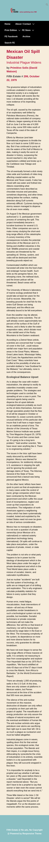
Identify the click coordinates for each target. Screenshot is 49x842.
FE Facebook (11, 36)
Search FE (10, 43)
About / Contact (23, 24)
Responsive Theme (32, 833)
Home (7, 24)
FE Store (26, 30)
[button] (47, 5)
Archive (26, 36)
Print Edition (11, 30)
